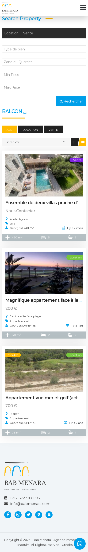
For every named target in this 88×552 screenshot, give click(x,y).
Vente (28, 33)
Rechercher (71, 101)
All (9, 129)
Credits (67, 545)
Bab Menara (42, 540)
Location (11, 33)
